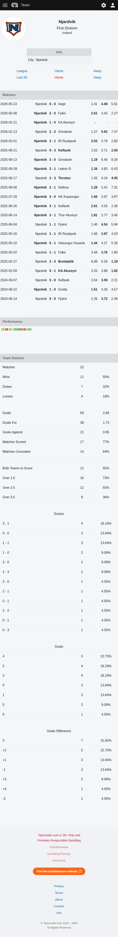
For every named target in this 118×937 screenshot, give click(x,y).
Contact (59, 906)
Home (59, 71)
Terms (59, 892)
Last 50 (22, 77)
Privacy (59, 886)
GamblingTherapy (59, 853)
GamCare (59, 860)
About (59, 899)
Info (59, 913)
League (22, 71)
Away (97, 71)
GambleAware (59, 847)
